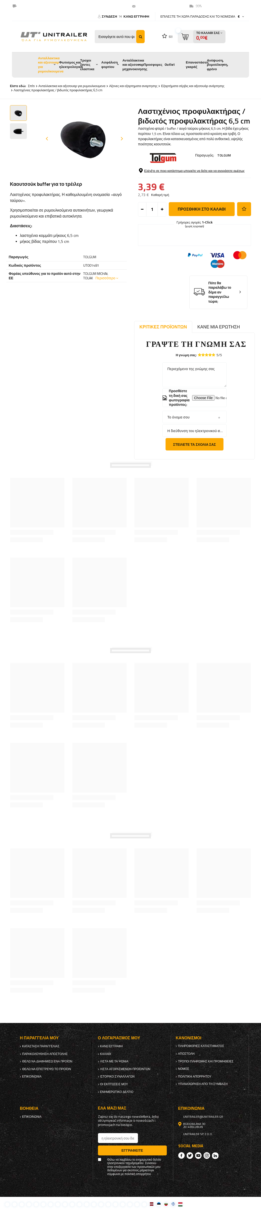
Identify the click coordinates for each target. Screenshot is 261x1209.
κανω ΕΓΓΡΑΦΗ (136, 16)
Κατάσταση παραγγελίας (40, 1046)
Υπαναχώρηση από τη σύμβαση (203, 1083)
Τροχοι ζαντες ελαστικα (87, 64)
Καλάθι (105, 1053)
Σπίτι (31, 85)
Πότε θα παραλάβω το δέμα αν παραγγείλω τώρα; (219, 292)
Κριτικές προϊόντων (163, 326)
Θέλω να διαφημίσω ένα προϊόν (47, 1061)
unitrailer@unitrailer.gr (157, 6)
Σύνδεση (110, 16)
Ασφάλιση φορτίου (109, 64)
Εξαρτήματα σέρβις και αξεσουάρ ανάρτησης (192, 85)
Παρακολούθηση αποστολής (45, 1053)
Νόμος (183, 1068)
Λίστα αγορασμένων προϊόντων (125, 1069)
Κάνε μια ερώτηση (218, 326)
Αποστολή (186, 1053)
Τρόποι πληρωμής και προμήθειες (206, 1061)
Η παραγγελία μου (39, 1038)
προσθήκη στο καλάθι (202, 209)
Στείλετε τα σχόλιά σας (194, 444)
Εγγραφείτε (132, 1150)
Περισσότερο (105, 278)
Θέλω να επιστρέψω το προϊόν (46, 1069)
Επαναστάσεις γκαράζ (197, 64)
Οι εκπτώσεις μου (114, 1084)
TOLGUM (224, 155)
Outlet (170, 64)
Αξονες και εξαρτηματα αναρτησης (133, 85)
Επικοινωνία (32, 1076)
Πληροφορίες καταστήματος (201, 1046)
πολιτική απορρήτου (194, 1076)
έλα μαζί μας (112, 1108)
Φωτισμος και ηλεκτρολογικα (71, 64)
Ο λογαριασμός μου (119, 1038)
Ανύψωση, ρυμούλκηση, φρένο (217, 64)
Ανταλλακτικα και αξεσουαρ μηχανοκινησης (135, 64)
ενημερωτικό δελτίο (116, 1091)
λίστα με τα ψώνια (114, 1061)
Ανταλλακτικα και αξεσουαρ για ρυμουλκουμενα (50, 65)
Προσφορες (152, 64)
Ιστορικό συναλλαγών (117, 1076)
